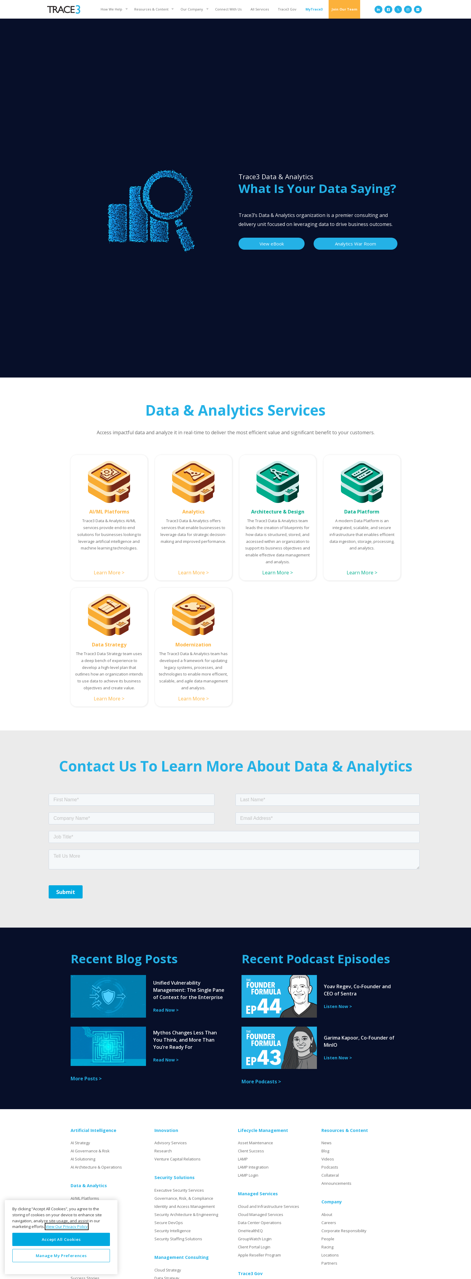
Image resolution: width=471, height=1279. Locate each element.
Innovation (166, 1130)
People (327, 1238)
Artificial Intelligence (93, 1130)
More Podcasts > (261, 1081)
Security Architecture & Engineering (186, 1214)
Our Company (192, 9)
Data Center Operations (259, 1222)
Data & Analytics (89, 1185)
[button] (113, 9)
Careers (328, 1222)
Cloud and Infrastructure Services (268, 1206)
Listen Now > (338, 1006)
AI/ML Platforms (85, 1198)
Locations (330, 1255)
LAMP (243, 1159)
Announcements (336, 1183)
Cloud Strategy (167, 1270)
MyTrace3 (314, 9)
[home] (63, 9)
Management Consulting (181, 1257)
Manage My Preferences (61, 1255)
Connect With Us (228, 9)
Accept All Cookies (61, 1239)
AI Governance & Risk (90, 1151)
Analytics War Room (355, 244)
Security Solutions (174, 1177)
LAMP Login (248, 1175)
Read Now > (166, 1010)
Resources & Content (151, 9)
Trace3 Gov (287, 9)
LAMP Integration (253, 1167)
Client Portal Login (254, 1247)
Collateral (330, 1175)
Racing (327, 1247)
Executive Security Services (179, 1190)
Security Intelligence (172, 1230)
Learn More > (109, 572)
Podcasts (329, 1167)
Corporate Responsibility (343, 1230)
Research (163, 1151)
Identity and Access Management (184, 1206)
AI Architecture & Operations (96, 1167)
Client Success (251, 1151)
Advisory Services (170, 1142)
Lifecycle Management (263, 1130)
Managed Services (258, 1193)
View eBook (272, 244)
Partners (329, 1263)
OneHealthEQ (250, 1230)
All (260, 9)
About (326, 1214)
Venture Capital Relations (177, 1159)
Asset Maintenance (255, 1142)
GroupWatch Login (255, 1238)
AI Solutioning (83, 1159)
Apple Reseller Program (259, 1255)
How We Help (111, 9)
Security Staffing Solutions (178, 1238)
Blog (325, 1151)
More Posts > (86, 1078)
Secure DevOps (168, 1222)
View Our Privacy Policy (67, 1226)
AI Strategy (80, 1142)
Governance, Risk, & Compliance (183, 1198)
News (326, 1142)
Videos (327, 1159)
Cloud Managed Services (260, 1214)
